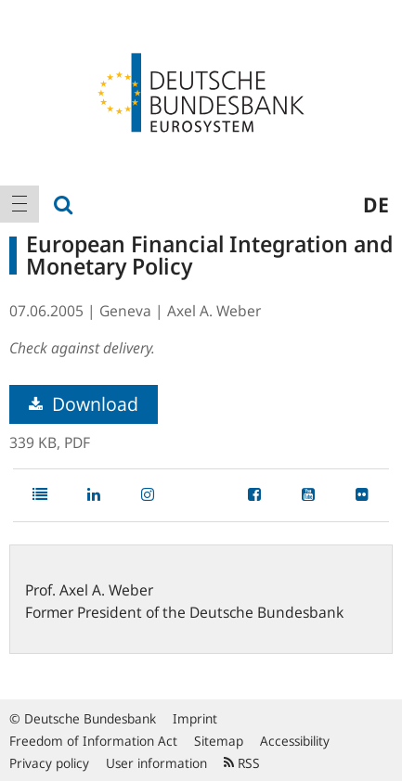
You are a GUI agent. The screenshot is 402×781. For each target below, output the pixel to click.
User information (156, 763)
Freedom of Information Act (93, 740)
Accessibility (295, 740)
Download (83, 403)
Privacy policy (49, 763)
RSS (242, 763)
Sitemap (218, 740)
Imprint (195, 718)
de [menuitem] (376, 204)
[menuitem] (19, 204)
